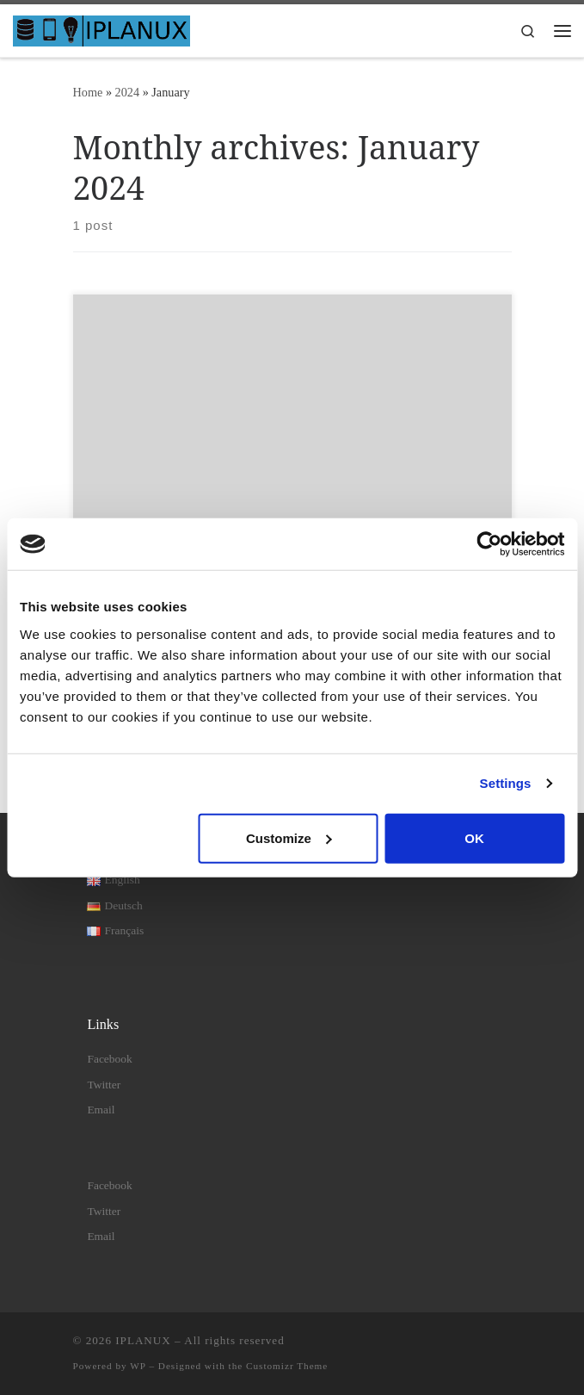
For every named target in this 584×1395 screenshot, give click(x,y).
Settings (506, 783)
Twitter (103, 1084)
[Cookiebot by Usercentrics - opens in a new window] (489, 544)
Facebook (109, 1058)
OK (474, 837)
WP (137, 1366)
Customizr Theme (287, 1366)
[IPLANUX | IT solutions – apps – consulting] (101, 29)
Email (100, 1109)
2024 (127, 92)
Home (88, 92)
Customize (289, 837)
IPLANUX (143, 1340)
